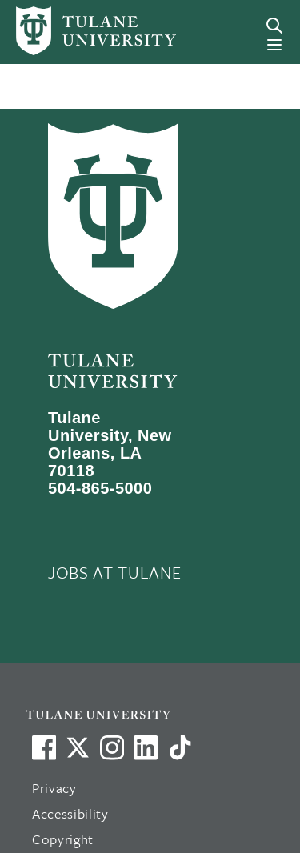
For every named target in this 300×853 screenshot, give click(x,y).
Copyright (63, 839)
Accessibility (70, 813)
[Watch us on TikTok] (180, 747)
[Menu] (274, 44)
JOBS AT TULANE (114, 572)
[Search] (274, 25)
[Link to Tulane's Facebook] (112, 747)
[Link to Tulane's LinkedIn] (146, 747)
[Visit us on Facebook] (44, 747)
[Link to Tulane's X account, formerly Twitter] (78, 747)
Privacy (54, 788)
